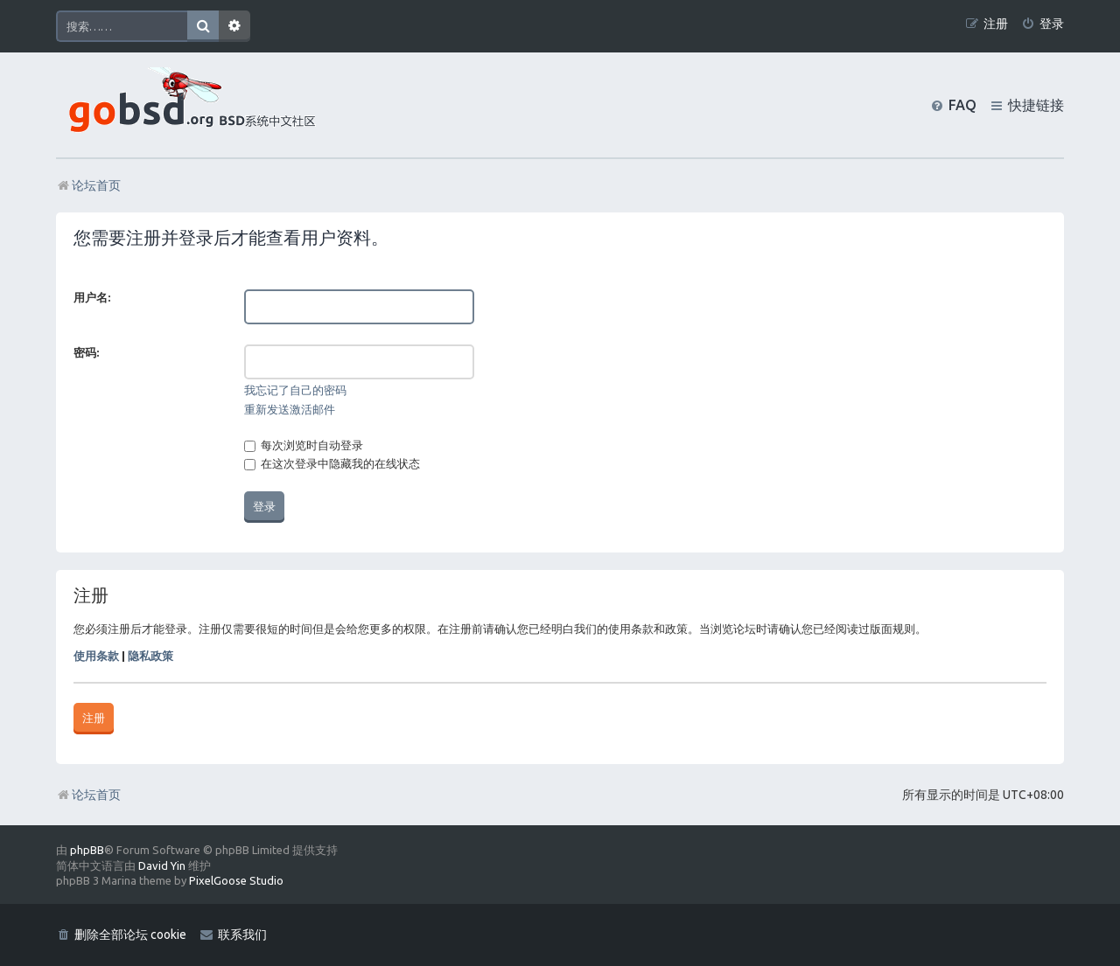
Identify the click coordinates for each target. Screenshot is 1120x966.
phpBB (87, 850)
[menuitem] (1042, 24)
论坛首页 (88, 795)
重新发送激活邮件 (289, 409)
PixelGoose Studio (236, 880)
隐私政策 (150, 656)
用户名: (92, 297)
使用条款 (96, 656)
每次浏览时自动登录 (303, 445)
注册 (93, 718)
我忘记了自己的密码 (295, 390)
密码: (86, 352)
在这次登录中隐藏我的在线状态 (332, 463)
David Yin (162, 865)
